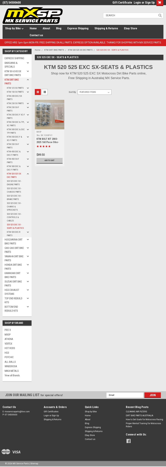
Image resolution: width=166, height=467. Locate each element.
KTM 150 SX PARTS (15, 92)
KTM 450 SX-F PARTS (13, 161)
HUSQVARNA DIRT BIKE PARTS (13, 241)
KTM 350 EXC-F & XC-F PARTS (14, 138)
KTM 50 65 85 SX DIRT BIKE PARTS (13, 73)
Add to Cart (49, 160)
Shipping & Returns (106, 28)
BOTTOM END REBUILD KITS (11, 308)
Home (33, 28)
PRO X (8, 330)
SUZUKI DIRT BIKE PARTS (13, 283)
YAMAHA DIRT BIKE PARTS (14, 258)
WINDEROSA (11, 366)
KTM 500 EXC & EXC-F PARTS (14, 168)
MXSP (8, 334)
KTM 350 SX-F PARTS (13, 146)
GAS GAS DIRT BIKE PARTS (14, 249)
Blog (58, 28)
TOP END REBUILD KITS (13, 300)
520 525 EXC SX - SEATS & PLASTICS (15, 226)
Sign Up (150, 2)
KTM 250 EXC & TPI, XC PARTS (16, 124)
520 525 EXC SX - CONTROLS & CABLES (14, 217)
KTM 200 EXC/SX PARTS (14, 98)
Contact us (36, 35)
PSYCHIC (9, 357)
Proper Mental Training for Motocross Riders (143, 425)
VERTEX (8, 343)
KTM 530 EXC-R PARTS (13, 234)
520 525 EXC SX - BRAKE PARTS (14, 197)
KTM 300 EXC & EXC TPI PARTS (16, 131)
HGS (7, 352)
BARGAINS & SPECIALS (11, 64)
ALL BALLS (10, 361)
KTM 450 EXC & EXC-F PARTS (14, 153)
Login (137, 2)
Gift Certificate (122, 2)
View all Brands (12, 375)
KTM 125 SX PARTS (15, 88)
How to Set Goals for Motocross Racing (144, 419)
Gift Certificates (51, 411)
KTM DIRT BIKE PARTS (12, 81)
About (46, 28)
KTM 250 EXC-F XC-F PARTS (16, 116)
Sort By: (72, 92)
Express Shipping (77, 28)
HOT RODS (10, 348)
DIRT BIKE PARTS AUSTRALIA (139, 415)
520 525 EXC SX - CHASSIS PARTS (14, 190)
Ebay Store (130, 28)
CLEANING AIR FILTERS (136, 411)
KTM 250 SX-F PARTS (13, 109)
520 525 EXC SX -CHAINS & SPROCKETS (14, 206)
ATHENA (9, 339)
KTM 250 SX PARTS (15, 103)
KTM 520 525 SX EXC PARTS (14, 175)
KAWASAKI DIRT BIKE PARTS (12, 275)
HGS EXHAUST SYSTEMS (12, 291)
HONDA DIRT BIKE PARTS (13, 266)
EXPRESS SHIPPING (14, 58)
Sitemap (34, 463)
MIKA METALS (12, 371)
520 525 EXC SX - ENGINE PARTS (14, 183)
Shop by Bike (14, 28)
